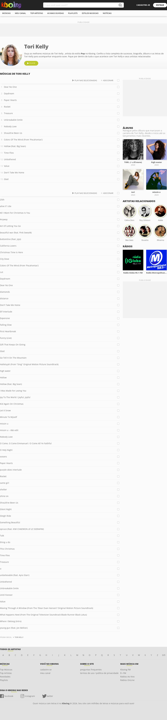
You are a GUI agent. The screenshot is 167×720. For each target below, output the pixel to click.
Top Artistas (6, 673)
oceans (3, 456)
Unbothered (10, 159)
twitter (50, 696)
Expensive (5, 318)
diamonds (5, 291)
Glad (6, 179)
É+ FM (123, 673)
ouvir (32, 63)
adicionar (108, 80)
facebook (8, 696)
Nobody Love (10, 126)
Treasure (8, 113)
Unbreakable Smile (13, 119)
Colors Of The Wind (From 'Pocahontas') (23, 139)
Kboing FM (125, 669)
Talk (2, 535)
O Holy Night (6, 450)
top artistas (36, 13)
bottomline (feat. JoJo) (10, 239)
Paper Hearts (10, 100)
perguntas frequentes (91, 669)
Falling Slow (6, 324)
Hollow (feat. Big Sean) (15, 146)
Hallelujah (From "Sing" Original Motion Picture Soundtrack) (29, 364)
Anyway (3, 219)
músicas (6, 13)
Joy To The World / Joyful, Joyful (15, 397)
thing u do (5, 542)
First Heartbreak (8, 331)
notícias (107, 13)
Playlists (4, 680)
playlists (72, 13)
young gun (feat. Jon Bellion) (14, 627)
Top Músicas (6, 669)
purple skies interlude (11, 469)
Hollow (3, 377)
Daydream (9, 93)
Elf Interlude (6, 311)
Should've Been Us (13, 133)
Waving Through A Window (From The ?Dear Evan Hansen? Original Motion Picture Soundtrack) (46, 608)
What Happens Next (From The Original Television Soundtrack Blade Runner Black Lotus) (43, 614)
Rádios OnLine (127, 680)
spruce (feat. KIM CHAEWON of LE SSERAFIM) (22, 529)
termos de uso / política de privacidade (99, 673)
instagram (30, 696)
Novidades (5, 676)
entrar (160, 5)
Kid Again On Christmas (11, 403)
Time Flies (9, 152)
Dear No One (10, 86)
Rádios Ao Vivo (127, 676)
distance (4, 298)
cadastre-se (143, 5)
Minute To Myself (8, 417)
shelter (3, 489)
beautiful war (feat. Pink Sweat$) (16, 232)
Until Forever (6, 595)
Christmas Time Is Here (11, 252)
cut (1, 272)
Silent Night (6, 509)
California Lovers (8, 245)
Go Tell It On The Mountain (13, 357)
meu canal (20, 13)
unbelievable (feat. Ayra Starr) (14, 575)
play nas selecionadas (86, 80)
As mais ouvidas (55, 13)
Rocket (7, 106)
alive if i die (5, 206)
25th (2, 199)
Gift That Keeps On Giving (12, 344)
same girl (4, 483)
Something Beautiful (10, 522)
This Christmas (7, 548)
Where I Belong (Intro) (10, 621)
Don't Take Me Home (14, 172)
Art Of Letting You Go (10, 226)
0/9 (163, 655)
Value (6, 166)
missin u (4, 423)
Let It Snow (5, 410)
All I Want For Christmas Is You (15, 212)
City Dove (4, 259)
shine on (4, 496)
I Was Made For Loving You (13, 390)
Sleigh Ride (5, 515)
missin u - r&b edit (9, 430)
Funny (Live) (6, 338)
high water (5, 371)
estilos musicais (90, 13)
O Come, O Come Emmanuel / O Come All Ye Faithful (26, 443)
